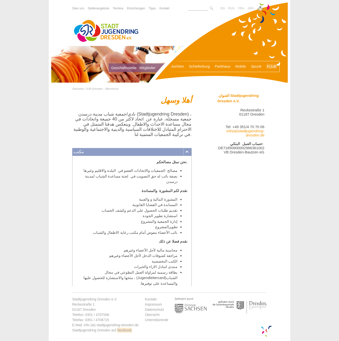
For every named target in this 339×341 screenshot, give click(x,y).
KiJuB (271, 66)
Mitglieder (147, 68)
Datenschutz (154, 309)
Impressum (153, 304)
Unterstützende (156, 320)
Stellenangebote (98, 8)
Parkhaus (222, 66)
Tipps (152, 8)
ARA (251, 8)
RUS (231, 8)
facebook (125, 330)
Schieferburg (199, 66)
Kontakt (150, 299)
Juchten (177, 66)
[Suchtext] (198, 8)
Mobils (240, 66)
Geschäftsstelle (123, 68)
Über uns (78, 8)
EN (222, 8)
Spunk (256, 66)
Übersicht (152, 315)
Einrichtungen (136, 8)
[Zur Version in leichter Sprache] (260, 9)
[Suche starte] (211, 8)
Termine (118, 8)
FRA (241, 8)
